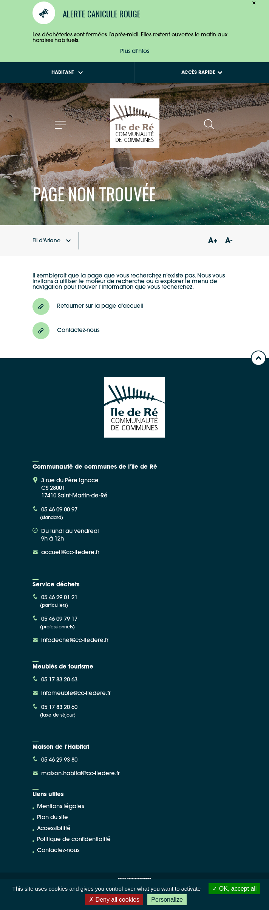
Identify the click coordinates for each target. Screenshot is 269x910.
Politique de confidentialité (74, 840)
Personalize (167, 899)
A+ (213, 241)
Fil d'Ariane (51, 241)
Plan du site (52, 818)
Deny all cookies (114, 899)
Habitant (67, 72)
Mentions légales (60, 807)
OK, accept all (234, 888)
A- (228, 241)
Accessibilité (54, 829)
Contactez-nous (58, 851)
